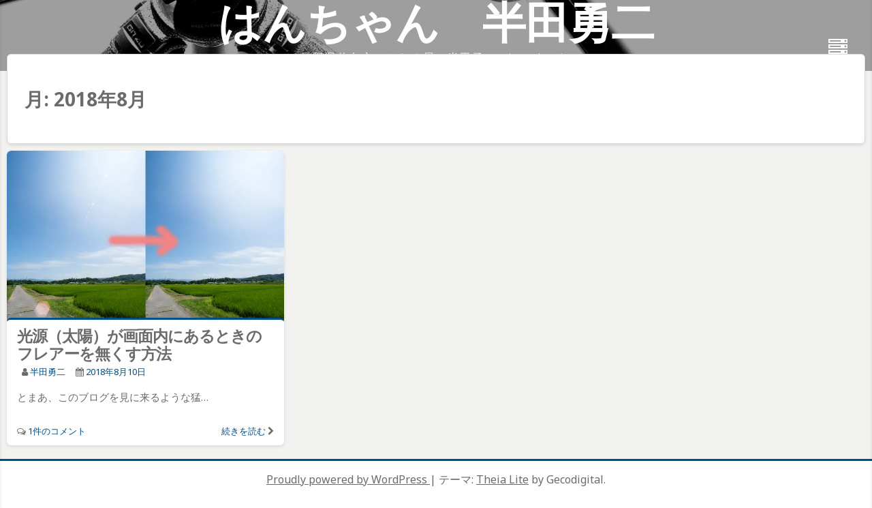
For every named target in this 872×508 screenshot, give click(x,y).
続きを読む (243, 431)
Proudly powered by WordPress (348, 479)
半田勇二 (47, 371)
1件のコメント (57, 431)
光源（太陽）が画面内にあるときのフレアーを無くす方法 (139, 344)
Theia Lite (502, 479)
